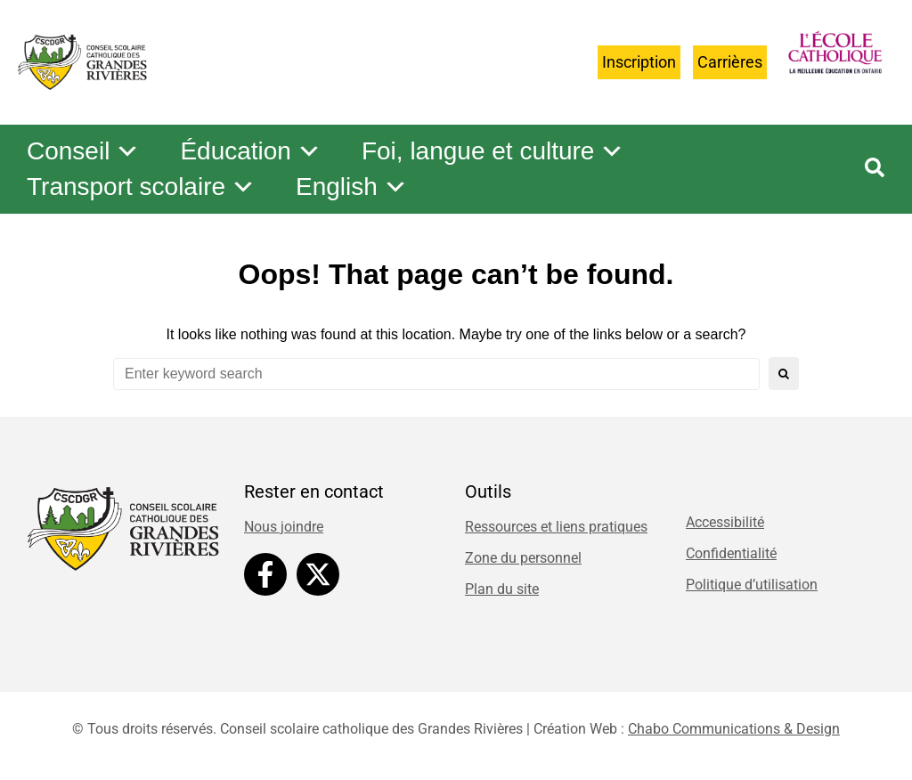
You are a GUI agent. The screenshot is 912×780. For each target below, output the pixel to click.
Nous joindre (283, 526)
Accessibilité (725, 522)
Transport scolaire (141, 187)
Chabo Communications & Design (734, 728)
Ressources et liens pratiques (556, 526)
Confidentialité (731, 553)
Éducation (251, 151)
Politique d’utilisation (752, 584)
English (352, 187)
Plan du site (502, 589)
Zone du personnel (523, 557)
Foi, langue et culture (493, 151)
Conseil (83, 151)
